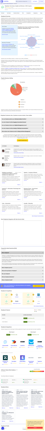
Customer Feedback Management (8, 3)
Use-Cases (9, 13)
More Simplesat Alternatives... (39, 306)
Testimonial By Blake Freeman (19, 167)
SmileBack (6, 68)
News (41, 13)
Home (1, 3)
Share (3, 421)
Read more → (11, 407)
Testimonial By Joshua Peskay (19, 152)
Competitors (28, 13)
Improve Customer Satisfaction (7, 44)
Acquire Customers (5, 45)
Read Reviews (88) (14, 334)
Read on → (19, 184)
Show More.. (25, 180)
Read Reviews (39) (31, 318)
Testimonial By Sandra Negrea (19, 157)
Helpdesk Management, (9, 30)
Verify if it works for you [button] (38, 285)
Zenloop (24, 68)
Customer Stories (16, 13)
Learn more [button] (32, 425)
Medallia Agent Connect (18, 68)
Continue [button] (35, 427)
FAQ (23, 13)
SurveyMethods (11, 68)
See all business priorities (6, 49)
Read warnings (26, 380)
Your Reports (35, 1)
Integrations (35, 13)
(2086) (12, 7)
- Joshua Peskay (26, 66)
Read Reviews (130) (31, 321)
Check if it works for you (22, 140)
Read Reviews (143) (35, 334)
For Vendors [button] (41, 1)
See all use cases (5, 34)
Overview (2, 13)
